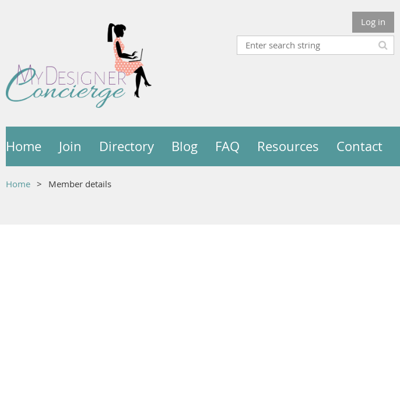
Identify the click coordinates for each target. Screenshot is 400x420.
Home (18, 184)
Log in (373, 21)
